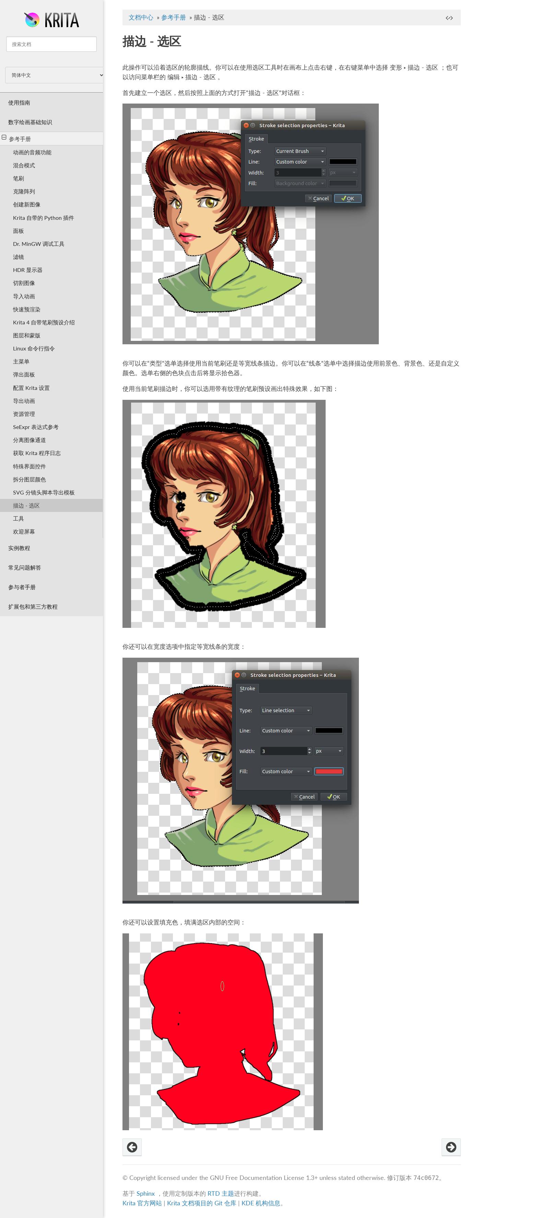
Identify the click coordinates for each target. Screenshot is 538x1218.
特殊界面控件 (29, 466)
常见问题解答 (24, 567)
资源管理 (24, 413)
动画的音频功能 (32, 152)
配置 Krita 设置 (31, 387)
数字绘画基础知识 (30, 122)
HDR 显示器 (28, 269)
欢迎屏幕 (24, 531)
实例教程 (19, 548)
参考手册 (16, 138)
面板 (18, 230)
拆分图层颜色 (29, 479)
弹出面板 (24, 374)
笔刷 (18, 178)
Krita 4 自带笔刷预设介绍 (44, 322)
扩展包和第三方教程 (33, 606)
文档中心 (141, 17)
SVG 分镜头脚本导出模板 (44, 492)
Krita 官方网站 (142, 1203)
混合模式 (24, 165)
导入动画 (24, 296)
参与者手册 (22, 587)
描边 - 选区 (26, 505)
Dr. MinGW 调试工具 (39, 243)
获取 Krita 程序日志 (37, 453)
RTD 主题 (221, 1193)
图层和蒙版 (26, 335)
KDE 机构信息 (261, 1203)
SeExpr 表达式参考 (36, 426)
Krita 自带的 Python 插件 (43, 217)
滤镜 (18, 256)
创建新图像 (26, 204)
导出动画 (24, 400)
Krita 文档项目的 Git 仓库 (202, 1203)
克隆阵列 (24, 191)
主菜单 (21, 361)
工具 (18, 518)
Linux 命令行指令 (34, 348)
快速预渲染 (26, 309)
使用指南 (19, 102)
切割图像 (24, 282)
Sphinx (146, 1193)
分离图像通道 (29, 440)
